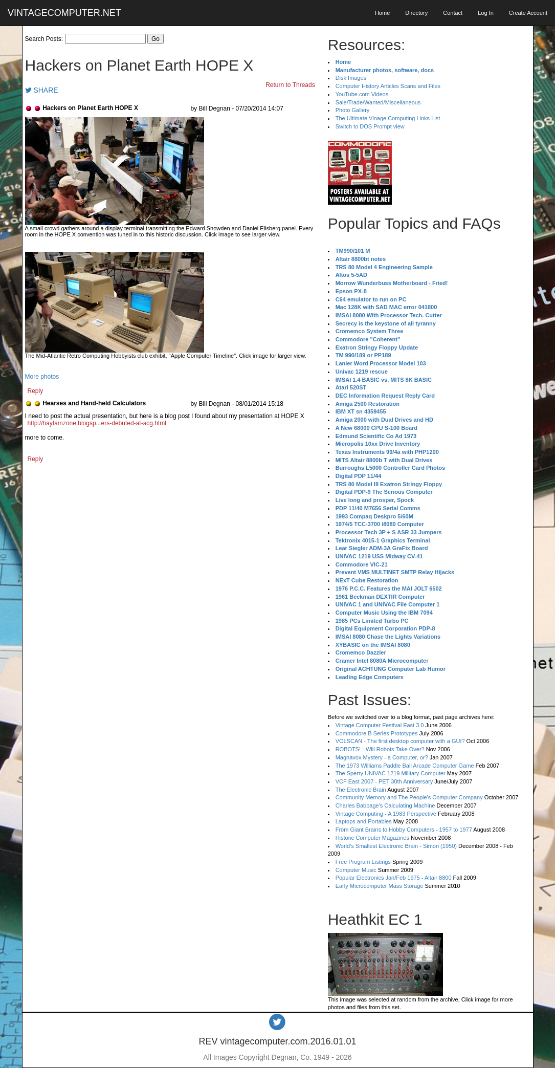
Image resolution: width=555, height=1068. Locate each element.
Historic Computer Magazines (372, 838)
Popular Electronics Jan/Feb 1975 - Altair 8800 (394, 878)
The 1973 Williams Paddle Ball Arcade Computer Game (405, 765)
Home (382, 13)
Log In (486, 13)
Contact (452, 13)
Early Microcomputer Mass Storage (380, 886)
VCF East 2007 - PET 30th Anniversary (384, 781)
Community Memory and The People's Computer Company (409, 797)
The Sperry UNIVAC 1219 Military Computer (391, 773)
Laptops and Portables (364, 821)
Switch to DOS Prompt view (370, 126)
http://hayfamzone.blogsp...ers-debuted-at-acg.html (97, 423)
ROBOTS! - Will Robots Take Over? (380, 749)
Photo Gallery (353, 110)
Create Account (528, 13)
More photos (42, 376)
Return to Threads (290, 85)
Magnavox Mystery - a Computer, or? (382, 757)
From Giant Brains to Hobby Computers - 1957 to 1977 (404, 829)
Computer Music (356, 870)
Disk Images (351, 78)
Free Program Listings (363, 862)
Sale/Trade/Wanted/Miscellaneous (378, 102)
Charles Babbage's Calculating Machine (385, 805)
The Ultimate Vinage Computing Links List (388, 118)
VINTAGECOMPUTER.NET (64, 13)
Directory (416, 13)
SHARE (41, 90)
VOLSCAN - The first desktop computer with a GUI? (400, 741)
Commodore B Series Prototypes (377, 733)
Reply (35, 391)
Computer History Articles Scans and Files (388, 86)
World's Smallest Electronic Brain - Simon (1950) (396, 846)
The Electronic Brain (361, 790)
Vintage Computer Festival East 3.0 (380, 725)
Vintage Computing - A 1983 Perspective (386, 814)
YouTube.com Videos (362, 94)
